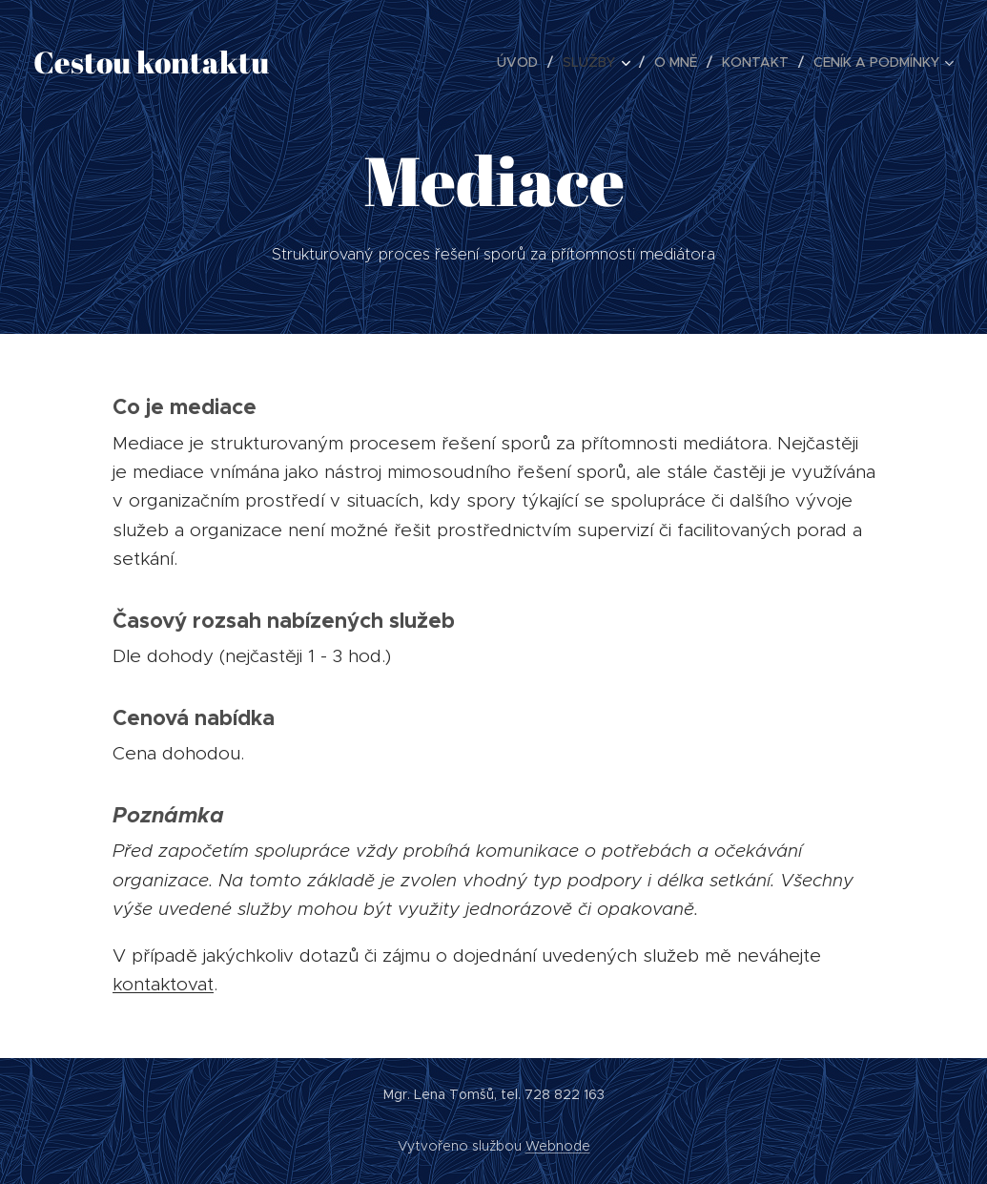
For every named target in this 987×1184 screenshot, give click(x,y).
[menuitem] (522, 62)
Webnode (557, 1145)
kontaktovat (163, 984)
